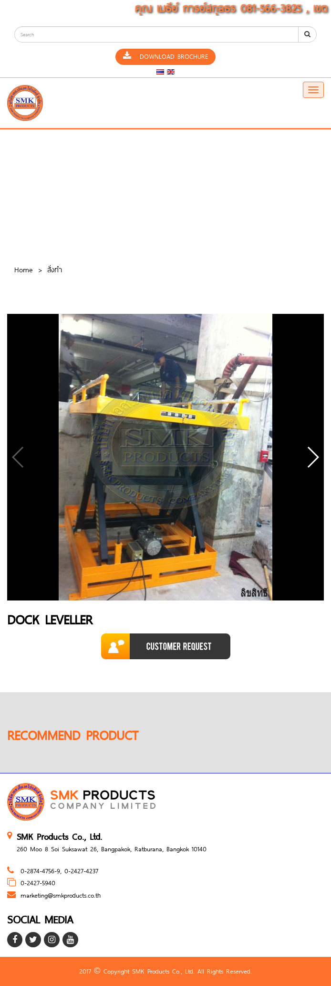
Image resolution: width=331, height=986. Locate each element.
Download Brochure (165, 56)
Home (23, 269)
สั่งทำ (54, 269)
